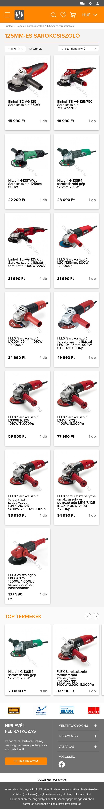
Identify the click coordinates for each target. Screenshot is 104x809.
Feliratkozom (26, 761)
